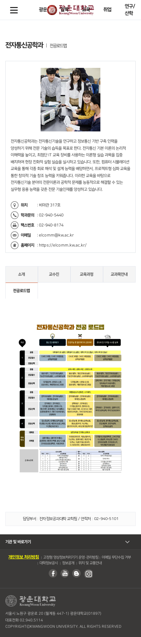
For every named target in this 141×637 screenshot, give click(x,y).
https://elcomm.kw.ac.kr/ (63, 245)
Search (127, 10)
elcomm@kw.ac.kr (56, 235)
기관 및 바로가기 (18, 542)
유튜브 (64, 573)
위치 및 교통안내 (89, 563)
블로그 (76, 573)
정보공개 (68, 563)
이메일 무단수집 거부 (116, 557)
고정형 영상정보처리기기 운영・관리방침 (70, 557)
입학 (64, 9)
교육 (86, 9)
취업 (107, 9)
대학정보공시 (48, 563)
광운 (43, 9)
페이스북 (52, 573)
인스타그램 (88, 573)
